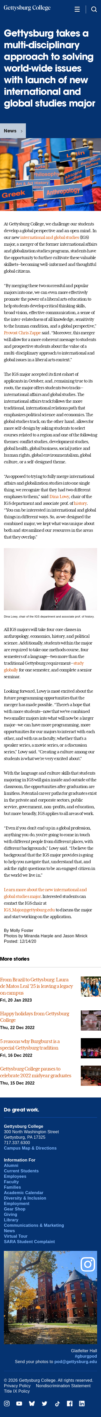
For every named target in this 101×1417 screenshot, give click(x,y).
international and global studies (49, 237)
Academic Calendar (24, 1193)
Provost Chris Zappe (22, 332)
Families (12, 1187)
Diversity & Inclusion (25, 1198)
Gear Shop (14, 1209)
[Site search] (94, 8)
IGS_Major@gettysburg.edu (29, 909)
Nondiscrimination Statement (63, 1386)
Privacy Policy (17, 1386)
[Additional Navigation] (77, 8)
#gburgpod (86, 1356)
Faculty (11, 1182)
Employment (16, 1203)
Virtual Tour (15, 1236)
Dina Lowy (59, 496)
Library (11, 1220)
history (80, 503)
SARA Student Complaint (29, 1241)
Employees (15, 1176)
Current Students (21, 1171)
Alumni (11, 1165)
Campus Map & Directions (30, 1148)
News (10, 131)
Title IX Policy (17, 1391)
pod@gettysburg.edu (75, 1361)
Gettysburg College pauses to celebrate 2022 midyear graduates (35, 1072)
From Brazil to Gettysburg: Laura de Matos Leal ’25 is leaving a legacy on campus (36, 986)
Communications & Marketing (34, 1225)
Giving (10, 1214)
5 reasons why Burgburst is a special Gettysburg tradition (30, 1044)
